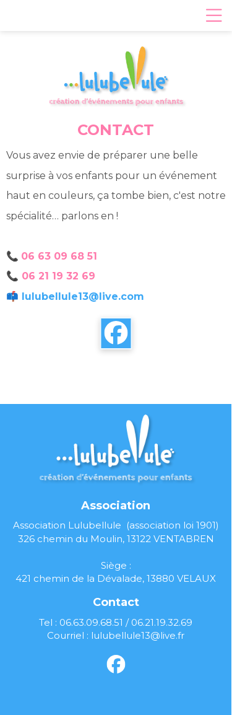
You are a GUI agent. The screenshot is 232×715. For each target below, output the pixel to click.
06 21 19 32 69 (58, 276)
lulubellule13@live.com (83, 296)
